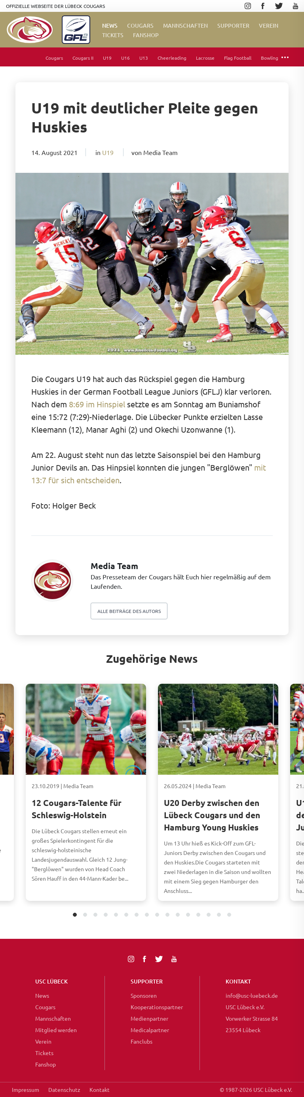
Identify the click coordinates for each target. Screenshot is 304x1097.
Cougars (140, 25)
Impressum (25, 1089)
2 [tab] (85, 915)
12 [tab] (188, 915)
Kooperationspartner (157, 1006)
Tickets (113, 35)
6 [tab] (126, 915)
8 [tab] (147, 915)
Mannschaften (185, 25)
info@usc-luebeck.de (252, 995)
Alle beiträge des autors (129, 611)
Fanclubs (141, 1041)
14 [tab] (209, 915)
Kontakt (99, 1089)
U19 (107, 58)
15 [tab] (219, 915)
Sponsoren (144, 995)
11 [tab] (178, 915)
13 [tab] (198, 915)
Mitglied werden (56, 1029)
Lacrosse (205, 58)
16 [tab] (229, 915)
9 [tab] (157, 915)
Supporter (233, 25)
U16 (125, 58)
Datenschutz (64, 1089)
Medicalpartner (150, 1029)
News (110, 25)
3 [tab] (95, 915)
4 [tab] (106, 915)
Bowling (269, 58)
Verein (268, 25)
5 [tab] (116, 915)
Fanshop (45, 1064)
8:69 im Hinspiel (97, 404)
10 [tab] (167, 915)
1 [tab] (75, 915)
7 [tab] (137, 915)
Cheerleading (172, 58)
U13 (143, 58)
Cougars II (82, 58)
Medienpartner (149, 1018)
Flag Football (237, 58)
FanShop (146, 35)
